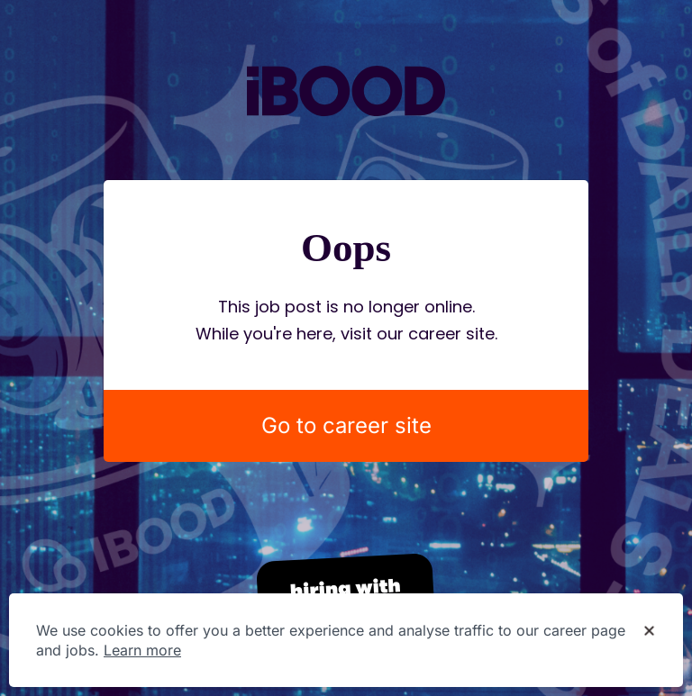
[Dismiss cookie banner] (649, 631)
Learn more (142, 650)
